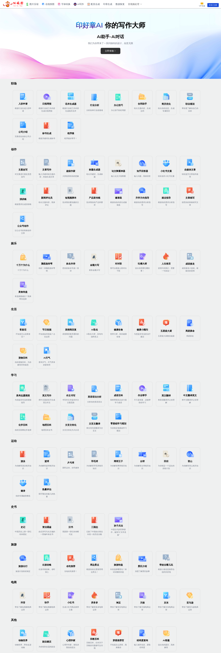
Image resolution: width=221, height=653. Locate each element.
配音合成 (93, 4)
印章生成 (107, 4)
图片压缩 (32, 4)
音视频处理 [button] (135, 4)
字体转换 (64, 4)
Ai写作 (79, 4)
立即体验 (110, 50)
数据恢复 (120, 4)
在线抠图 (48, 4)
